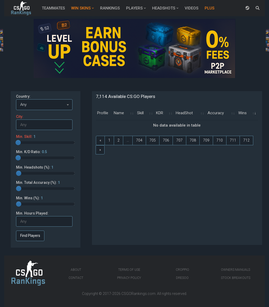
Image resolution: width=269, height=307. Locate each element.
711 (233, 140)
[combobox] (44, 104)
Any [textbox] (23, 104)
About (76, 270)
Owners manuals (235, 270)
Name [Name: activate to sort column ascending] (119, 113)
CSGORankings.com (138, 294)
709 (206, 140)
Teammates (53, 8)
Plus (209, 8)
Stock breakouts (235, 278)
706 (166, 140)
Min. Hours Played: (32, 213)
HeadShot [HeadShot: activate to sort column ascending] (184, 113)
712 (246, 140)
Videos (191, 8)
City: (19, 117)
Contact (76, 278)
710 (219, 140)
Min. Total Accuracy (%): (38, 182)
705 (152, 140)
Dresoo (182, 278)
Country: (23, 96)
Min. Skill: (25, 136)
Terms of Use (129, 270)
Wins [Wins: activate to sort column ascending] (242, 113)
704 (139, 140)
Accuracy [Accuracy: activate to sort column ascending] (216, 113)
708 (193, 140)
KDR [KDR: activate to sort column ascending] (159, 113)
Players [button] (134, 8)
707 (179, 140)
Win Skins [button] (81, 8)
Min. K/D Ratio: (31, 152)
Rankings (110, 8)
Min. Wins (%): (29, 198)
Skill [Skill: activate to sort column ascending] (140, 113)
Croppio (182, 270)
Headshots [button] (163, 8)
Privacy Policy (129, 278)
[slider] (18, 142)
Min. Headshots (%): (34, 167)
